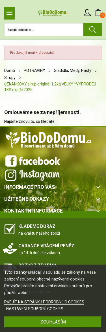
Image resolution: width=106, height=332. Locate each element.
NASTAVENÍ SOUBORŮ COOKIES (34, 309)
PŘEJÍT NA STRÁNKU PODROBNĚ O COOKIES (44, 302)
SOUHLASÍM (53, 322)
